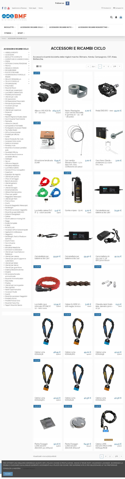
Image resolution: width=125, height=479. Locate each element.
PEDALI (8, 66)
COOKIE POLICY (29, 468)
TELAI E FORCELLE (12, 81)
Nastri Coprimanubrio (13, 289)
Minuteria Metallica (12, 165)
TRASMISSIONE (11, 83)
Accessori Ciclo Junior (13, 141)
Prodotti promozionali (13, 95)
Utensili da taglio (11, 188)
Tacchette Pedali (11, 130)
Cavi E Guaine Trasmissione (15, 119)
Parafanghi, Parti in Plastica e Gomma (15, 238)
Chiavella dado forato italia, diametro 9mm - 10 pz (104, 306)
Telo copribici (10, 287)
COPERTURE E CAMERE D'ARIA (16, 59)
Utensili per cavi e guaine (14, 285)
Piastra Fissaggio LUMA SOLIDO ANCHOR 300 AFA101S (44, 446)
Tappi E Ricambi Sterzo (13, 305)
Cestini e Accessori (12, 143)
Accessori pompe (11, 106)
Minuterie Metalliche (12, 247)
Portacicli (8, 112)
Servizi (7, 161)
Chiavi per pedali (11, 194)
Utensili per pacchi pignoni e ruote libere (15, 260)
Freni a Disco (10, 201)
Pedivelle (8, 121)
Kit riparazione (10, 99)
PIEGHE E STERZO (12, 68)
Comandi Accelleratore (13, 250)
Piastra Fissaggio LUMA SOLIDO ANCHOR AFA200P (72, 446)
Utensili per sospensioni (13, 90)
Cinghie (8, 272)
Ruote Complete (11, 223)
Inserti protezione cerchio (14, 270)
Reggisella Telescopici (13, 197)
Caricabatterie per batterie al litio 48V (103, 211)
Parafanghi (9, 207)
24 (93, 66)
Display (8, 283)
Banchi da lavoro (11, 181)
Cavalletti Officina (11, 152)
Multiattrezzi (9, 108)
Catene (7, 216)
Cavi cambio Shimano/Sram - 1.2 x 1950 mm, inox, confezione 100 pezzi (73, 164)
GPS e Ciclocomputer (13, 132)
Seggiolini (8, 234)
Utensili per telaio (11, 263)
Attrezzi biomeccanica (13, 192)
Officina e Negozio (11, 163)
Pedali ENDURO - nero (104, 111)
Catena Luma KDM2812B (70, 399)
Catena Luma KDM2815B (101, 353)
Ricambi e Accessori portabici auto (16, 149)
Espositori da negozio (13, 174)
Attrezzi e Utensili (11, 123)
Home (41, 8)
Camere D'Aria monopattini (15, 170)
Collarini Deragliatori (12, 214)
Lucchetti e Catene (12, 168)
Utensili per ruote (11, 97)
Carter (7, 137)
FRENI (7, 61)
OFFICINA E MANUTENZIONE (16, 63)
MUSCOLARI (9, 227)
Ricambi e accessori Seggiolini (16, 296)
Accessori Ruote (11, 292)
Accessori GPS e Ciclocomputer (16, 230)
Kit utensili (9, 185)
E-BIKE (7, 225)
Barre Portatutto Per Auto (14, 139)
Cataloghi (8, 159)
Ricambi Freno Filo (12, 303)
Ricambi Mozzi (10, 88)
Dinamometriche (11, 190)
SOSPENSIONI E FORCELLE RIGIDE (15, 76)
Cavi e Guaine (10, 243)
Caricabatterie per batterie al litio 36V (42, 257)
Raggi (7, 221)
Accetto (8, 474)
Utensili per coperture (13, 110)
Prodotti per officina (12, 134)
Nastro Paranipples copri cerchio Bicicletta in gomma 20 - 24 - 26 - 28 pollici (74, 114)
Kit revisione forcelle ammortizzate (12, 275)
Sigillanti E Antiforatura (13, 232)
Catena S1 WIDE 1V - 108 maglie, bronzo (73, 305)
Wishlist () (106, 8)
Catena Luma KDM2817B (40, 353)
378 (114, 66)
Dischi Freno (9, 241)
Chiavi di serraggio (12, 179)
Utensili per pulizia (12, 177)
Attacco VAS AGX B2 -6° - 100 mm (43, 112)
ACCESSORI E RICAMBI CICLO (16, 49)
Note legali (32, 8)
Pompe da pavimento (13, 103)
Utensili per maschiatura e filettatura (14, 253)
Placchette (9, 281)
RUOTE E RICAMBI (12, 72)
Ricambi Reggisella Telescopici (16, 205)
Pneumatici (9, 86)
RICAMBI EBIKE (10, 70)
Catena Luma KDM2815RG (40, 399)
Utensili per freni (11, 199)
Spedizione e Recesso (19, 8)
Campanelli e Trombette (14, 126)
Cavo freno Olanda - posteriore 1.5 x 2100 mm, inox (104, 163)
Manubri (8, 245)
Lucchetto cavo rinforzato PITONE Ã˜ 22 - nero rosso (43, 306)
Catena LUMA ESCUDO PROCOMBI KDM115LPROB (104, 446)
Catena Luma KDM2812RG (101, 399)
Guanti (7, 294)
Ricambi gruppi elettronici (14, 212)
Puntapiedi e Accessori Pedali (15, 128)
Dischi (7, 203)
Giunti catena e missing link (15, 219)
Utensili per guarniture (13, 267)
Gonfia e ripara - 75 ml (74, 210)
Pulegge (8, 115)
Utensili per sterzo (11, 265)
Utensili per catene (12, 256)
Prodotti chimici (11, 298)
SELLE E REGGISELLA (13, 79)
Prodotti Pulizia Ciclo (12, 301)
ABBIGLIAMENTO (11, 52)
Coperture (8, 172)
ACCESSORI (9, 55)
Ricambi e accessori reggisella (16, 210)
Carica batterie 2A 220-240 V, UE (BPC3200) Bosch (102, 258)
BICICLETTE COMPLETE (13, 57)
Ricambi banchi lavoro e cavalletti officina (14, 156)
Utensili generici (11, 183)
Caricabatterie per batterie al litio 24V (72, 257)
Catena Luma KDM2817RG (70, 353)
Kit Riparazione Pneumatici (15, 101)
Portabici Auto (10, 145)
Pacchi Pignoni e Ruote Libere (16, 117)
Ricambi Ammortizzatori (14, 278)
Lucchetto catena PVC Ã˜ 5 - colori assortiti (43, 211)
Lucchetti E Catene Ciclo (14, 92)
